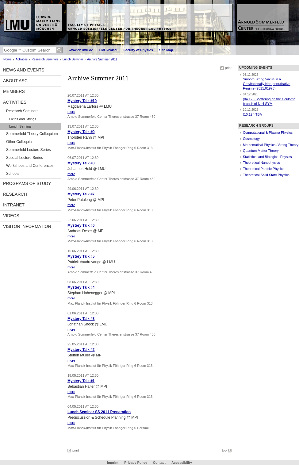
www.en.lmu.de (81, 50)
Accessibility (181, 462)
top (224, 450)
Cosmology (251, 138)
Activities (22, 59)
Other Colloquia (19, 142)
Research (15, 194)
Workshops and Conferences (30, 165)
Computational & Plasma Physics (268, 132)
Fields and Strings (22, 119)
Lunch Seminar (73, 59)
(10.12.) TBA (252, 114)
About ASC (15, 80)
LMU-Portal (108, 50)
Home (7, 59)
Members (14, 91)
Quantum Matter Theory (261, 150)
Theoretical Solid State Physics (266, 175)
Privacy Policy (135, 462)
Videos (11, 215)
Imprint (112, 462)
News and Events (23, 69)
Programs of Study (27, 183)
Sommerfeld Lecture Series (28, 150)
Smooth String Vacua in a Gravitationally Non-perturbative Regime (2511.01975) (266, 83)
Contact (159, 462)
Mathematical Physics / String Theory (270, 145)
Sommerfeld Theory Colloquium (32, 134)
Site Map (166, 50)
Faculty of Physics (138, 50)
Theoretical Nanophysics (261, 162)
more (71, 111)
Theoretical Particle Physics (263, 169)
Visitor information (27, 226)
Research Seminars (45, 59)
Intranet (14, 204)
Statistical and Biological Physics (267, 157)
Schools (12, 173)
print (228, 68)
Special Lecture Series (24, 158)
